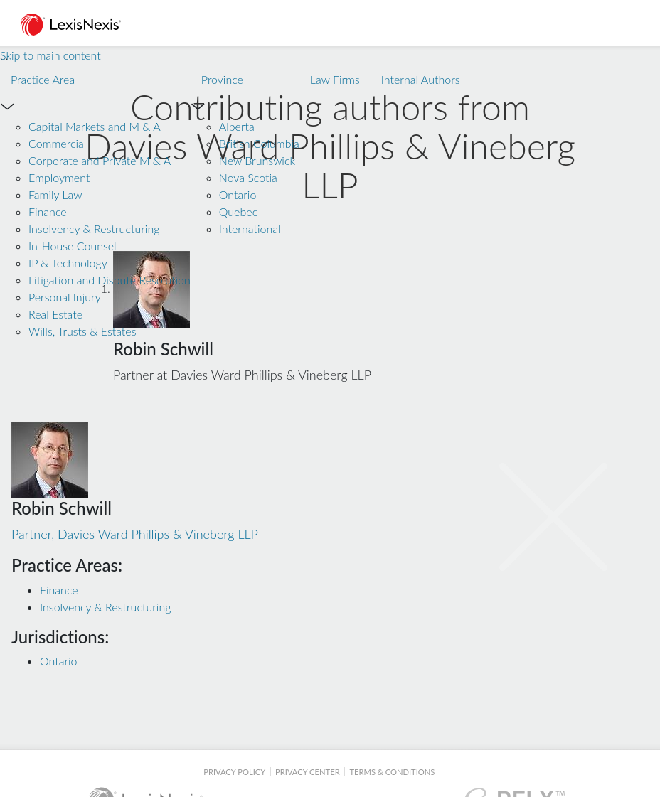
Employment (59, 177)
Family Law (55, 194)
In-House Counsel (72, 245)
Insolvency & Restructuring (93, 228)
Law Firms (335, 79)
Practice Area (43, 79)
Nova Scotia (248, 177)
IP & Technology (67, 262)
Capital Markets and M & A (94, 126)
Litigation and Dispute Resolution (109, 280)
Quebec (238, 211)
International (250, 228)
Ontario (238, 194)
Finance (47, 211)
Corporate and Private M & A (99, 160)
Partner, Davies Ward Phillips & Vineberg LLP (134, 517)
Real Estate (55, 314)
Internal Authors (420, 79)
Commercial (57, 143)
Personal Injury (64, 297)
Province (222, 79)
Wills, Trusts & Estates (82, 331)
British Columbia (259, 143)
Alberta (237, 126)
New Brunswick (257, 160)
